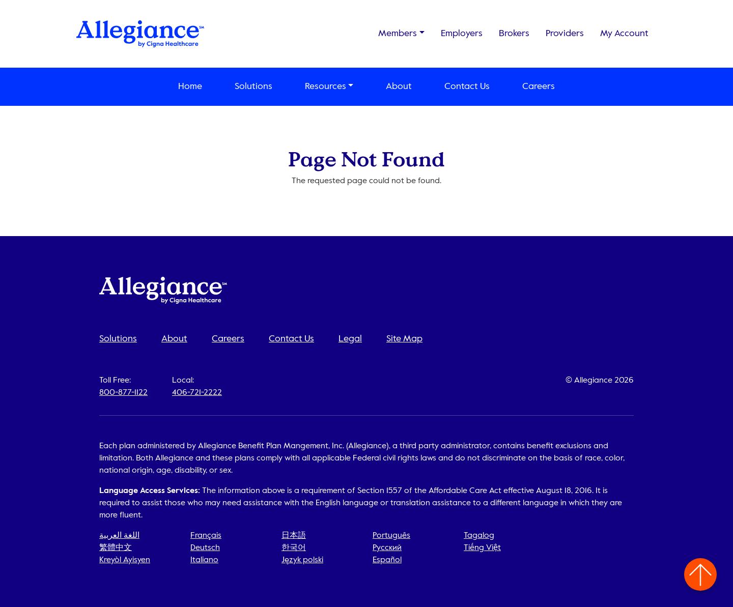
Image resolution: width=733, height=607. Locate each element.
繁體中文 (115, 548)
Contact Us (467, 86)
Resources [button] (325, 86)
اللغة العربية (119, 536)
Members (397, 33)
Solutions (253, 86)
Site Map (404, 338)
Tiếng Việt (482, 548)
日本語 (293, 536)
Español (387, 560)
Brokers (514, 33)
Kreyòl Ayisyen (124, 560)
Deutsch (205, 548)
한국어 (293, 548)
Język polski (302, 560)
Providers (565, 33)
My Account (624, 33)
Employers (462, 33)
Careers (538, 86)
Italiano (204, 560)
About (399, 86)
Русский (387, 548)
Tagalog (479, 536)
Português (391, 536)
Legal (350, 338)
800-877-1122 (123, 393)
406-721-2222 (197, 393)
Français (205, 536)
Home (190, 86)
